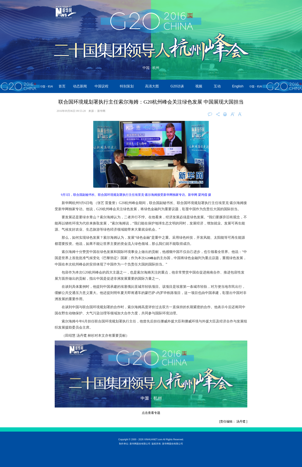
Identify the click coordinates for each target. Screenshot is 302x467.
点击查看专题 (151, 412)
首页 (62, 86)
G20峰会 (150, 258)
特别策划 (127, 86)
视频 (198, 86)
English (237, 86)
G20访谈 (177, 86)
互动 (217, 86)
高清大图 (152, 86)
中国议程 (101, 86)
